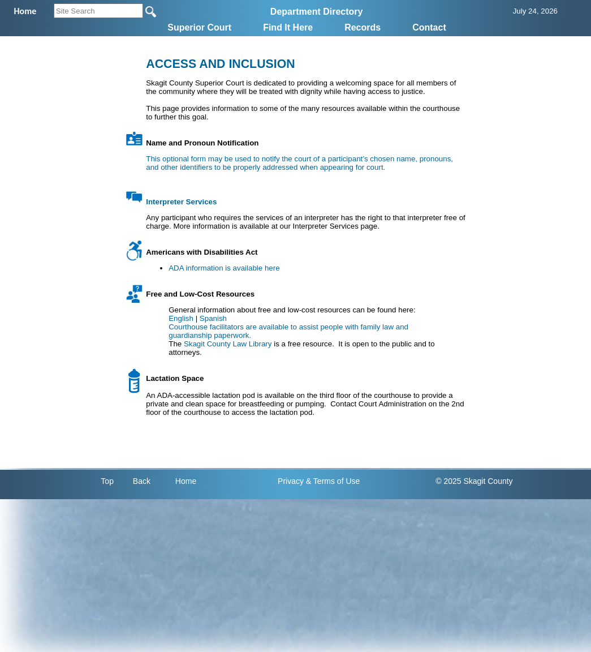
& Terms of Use (333, 481)
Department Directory (316, 11)
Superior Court (199, 27)
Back (141, 481)
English (181, 318)
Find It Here (288, 27)
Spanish (213, 318)
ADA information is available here (224, 268)
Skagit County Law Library (228, 344)
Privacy (291, 481)
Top (107, 481)
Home (185, 481)
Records (362, 27)
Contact (429, 27)
